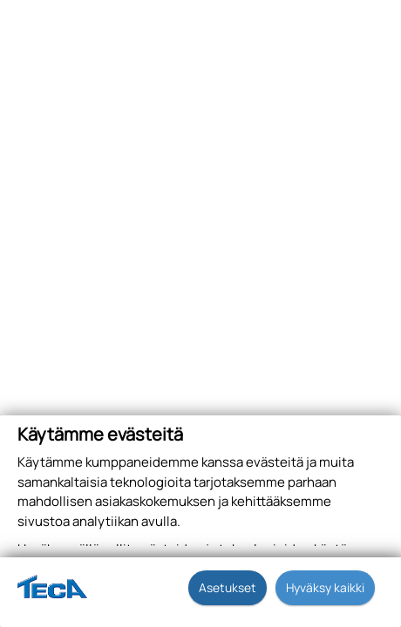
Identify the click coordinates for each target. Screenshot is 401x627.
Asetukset (227, 587)
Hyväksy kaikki (325, 587)
